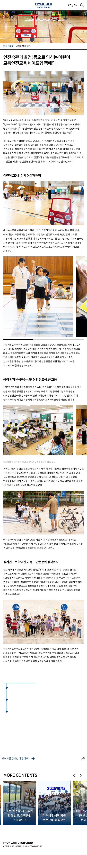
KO (69, 5)
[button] (74, 775)
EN (75, 5)
